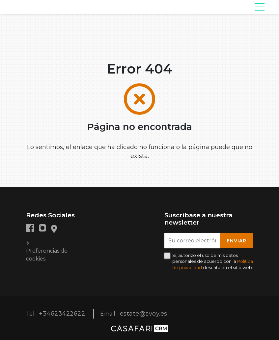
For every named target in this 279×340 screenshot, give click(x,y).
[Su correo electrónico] (192, 240)
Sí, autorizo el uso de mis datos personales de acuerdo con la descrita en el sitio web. (212, 261)
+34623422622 (62, 313)
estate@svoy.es (143, 313)
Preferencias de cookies (47, 255)
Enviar (236, 241)
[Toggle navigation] (259, 7)
